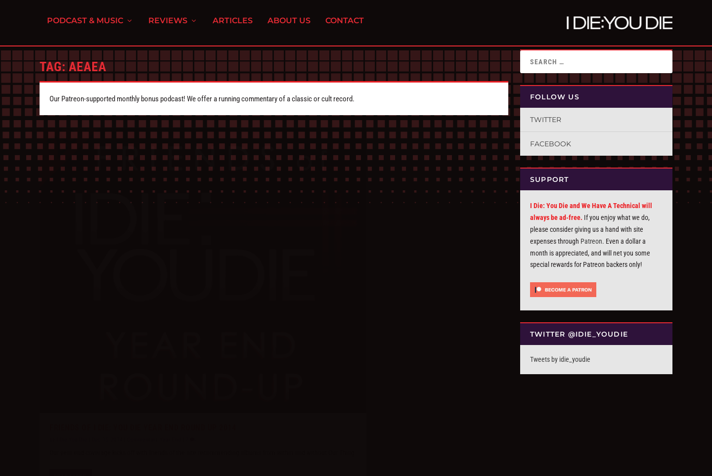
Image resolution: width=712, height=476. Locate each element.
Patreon (591, 241)
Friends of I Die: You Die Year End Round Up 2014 (142, 358)
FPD (143, 464)
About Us (289, 25)
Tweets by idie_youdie (560, 359)
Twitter (545, 119)
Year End (170, 370)
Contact (344, 25)
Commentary (142, 370)
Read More (69, 420)
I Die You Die (71, 370)
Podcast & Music (85, 25)
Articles (233, 25)
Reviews (167, 25)
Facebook (550, 143)
